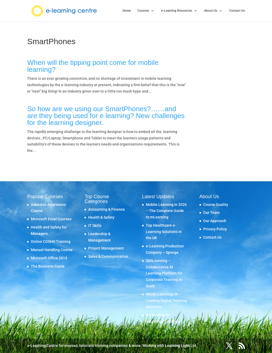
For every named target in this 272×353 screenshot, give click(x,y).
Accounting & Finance (106, 209)
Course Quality (215, 204)
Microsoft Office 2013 (49, 258)
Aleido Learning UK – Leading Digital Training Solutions (166, 300)
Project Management (106, 248)
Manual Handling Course (52, 250)
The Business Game (48, 266)
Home (126, 11)
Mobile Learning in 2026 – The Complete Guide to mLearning (166, 210)
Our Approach (214, 221)
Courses (143, 11)
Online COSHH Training (50, 241)
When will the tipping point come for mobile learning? (92, 66)
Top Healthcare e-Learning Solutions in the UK (164, 231)
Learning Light (177, 345)
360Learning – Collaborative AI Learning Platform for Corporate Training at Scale (164, 273)
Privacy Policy (215, 229)
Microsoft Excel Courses (51, 219)
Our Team (211, 212)
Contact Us (237, 11)
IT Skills (94, 225)
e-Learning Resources (176, 11)
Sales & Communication (108, 256)
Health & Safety (101, 217)
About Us (210, 11)
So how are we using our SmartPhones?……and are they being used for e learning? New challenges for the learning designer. (106, 116)
